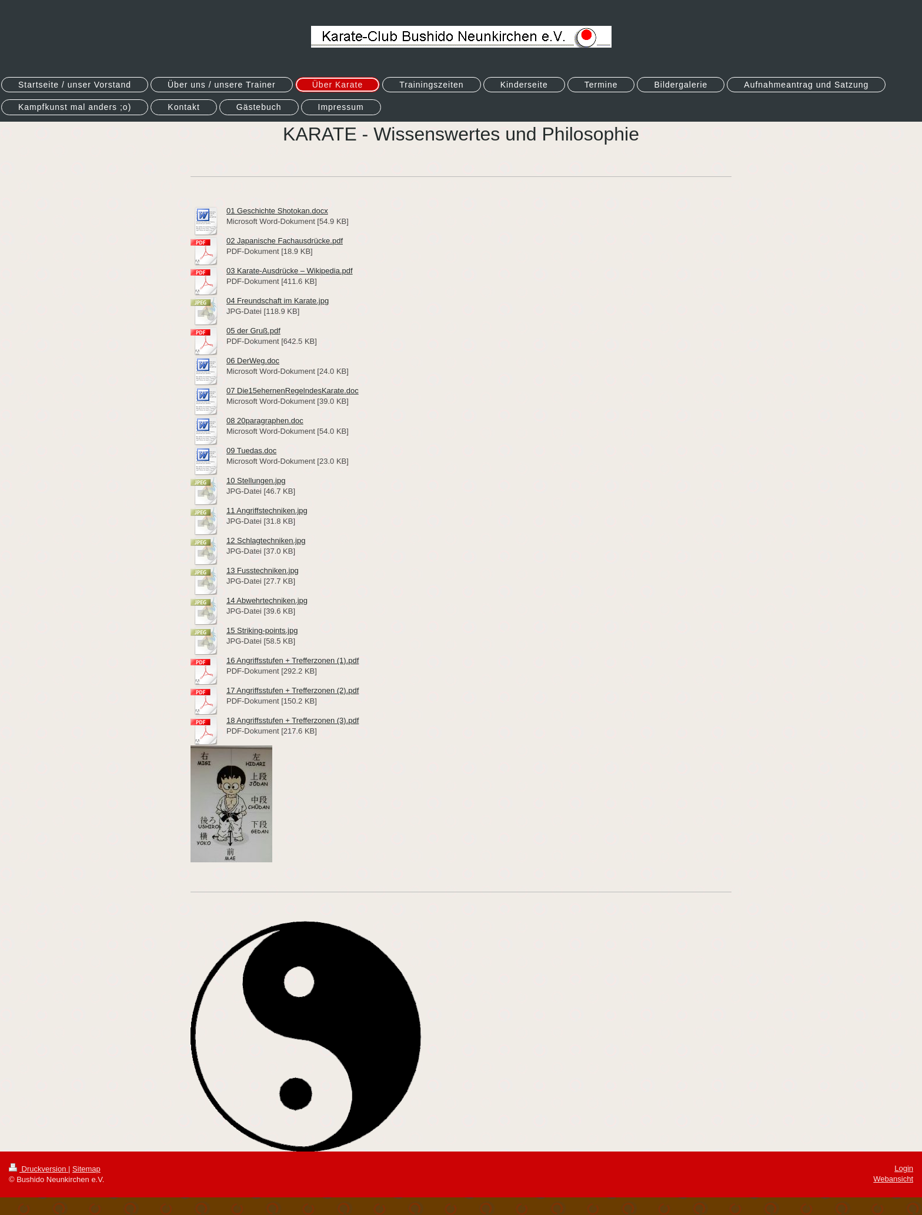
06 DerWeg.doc (252, 360)
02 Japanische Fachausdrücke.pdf (284, 240)
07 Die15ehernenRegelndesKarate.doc (292, 390)
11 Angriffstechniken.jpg (267, 510)
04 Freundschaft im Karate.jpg (277, 300)
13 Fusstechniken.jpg (262, 570)
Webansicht (893, 1178)
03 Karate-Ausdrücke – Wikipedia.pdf (289, 270)
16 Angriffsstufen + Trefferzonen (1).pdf (292, 660)
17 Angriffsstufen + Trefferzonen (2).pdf (292, 690)
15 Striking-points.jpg (262, 630)
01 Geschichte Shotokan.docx (277, 210)
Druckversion (38, 1168)
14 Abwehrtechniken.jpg (267, 600)
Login (903, 1168)
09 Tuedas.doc (251, 450)
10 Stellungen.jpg (255, 480)
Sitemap (86, 1168)
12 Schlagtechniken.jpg (265, 540)
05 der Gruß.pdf (253, 330)
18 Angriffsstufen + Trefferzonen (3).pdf (292, 720)
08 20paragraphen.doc (264, 420)
